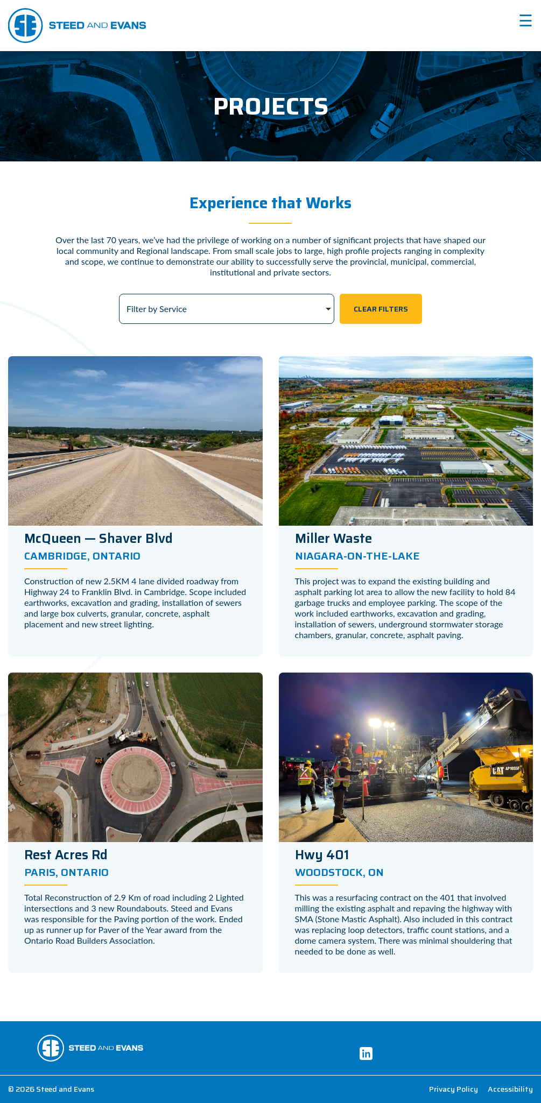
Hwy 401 (322, 855)
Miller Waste (333, 538)
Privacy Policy (453, 1089)
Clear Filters (381, 309)
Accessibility (510, 1089)
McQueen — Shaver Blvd (98, 538)
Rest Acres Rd (66, 855)
